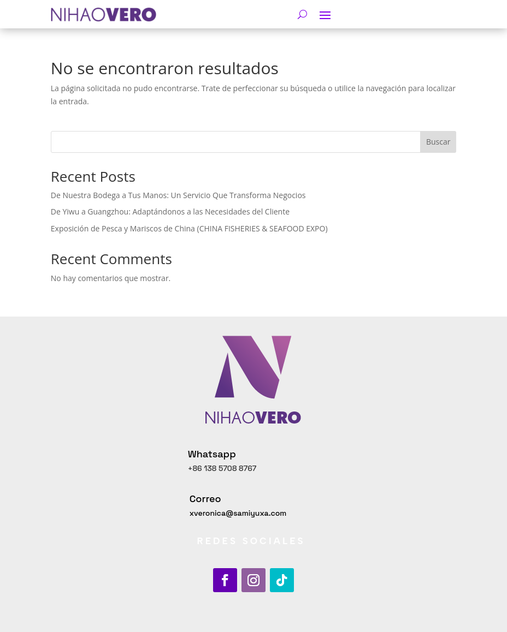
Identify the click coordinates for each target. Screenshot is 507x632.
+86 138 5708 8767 (222, 468)
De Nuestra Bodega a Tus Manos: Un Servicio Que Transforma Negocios (178, 195)
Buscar (438, 141)
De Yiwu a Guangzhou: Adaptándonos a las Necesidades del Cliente (170, 211)
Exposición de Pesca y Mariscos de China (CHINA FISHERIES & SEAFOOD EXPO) (189, 228)
